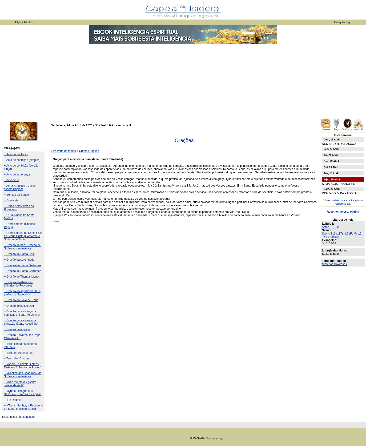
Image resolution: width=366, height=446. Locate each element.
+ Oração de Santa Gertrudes (22, 265)
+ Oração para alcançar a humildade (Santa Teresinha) (22, 313)
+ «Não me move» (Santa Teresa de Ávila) (20, 383)
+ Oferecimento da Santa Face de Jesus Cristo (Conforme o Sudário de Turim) (23, 236)
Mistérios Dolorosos (334, 264)
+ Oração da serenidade (19, 259)
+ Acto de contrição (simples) (22, 160)
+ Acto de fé (11, 180)
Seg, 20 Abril (331, 148)
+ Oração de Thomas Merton (22, 276)
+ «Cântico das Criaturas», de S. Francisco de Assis (22, 374)
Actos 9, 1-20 (330, 227)
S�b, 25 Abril (332, 179)
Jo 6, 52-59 (329, 243)
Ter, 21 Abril (331, 155)
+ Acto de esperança (17, 174)
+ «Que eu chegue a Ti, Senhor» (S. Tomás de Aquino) (23, 392)
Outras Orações (89, 151)
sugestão (29, 416)
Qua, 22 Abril (331, 161)
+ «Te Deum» (12, 400)
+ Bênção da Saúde (16, 194)
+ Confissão (11, 200)
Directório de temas (63, 151)
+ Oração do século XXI (19, 305)
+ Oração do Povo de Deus (21, 300)
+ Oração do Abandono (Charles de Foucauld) (18, 284)
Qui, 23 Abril (331, 167)
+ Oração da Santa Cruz (19, 254)
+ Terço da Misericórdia (18, 352)
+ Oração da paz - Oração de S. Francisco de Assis (22, 246)
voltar (56, 221)
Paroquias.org (342, 22)
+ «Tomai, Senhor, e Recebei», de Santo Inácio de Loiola (23, 407)
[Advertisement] (183, 80)
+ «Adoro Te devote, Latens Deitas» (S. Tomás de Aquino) (22, 365)
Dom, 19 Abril (332, 139)
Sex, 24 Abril (331, 173)
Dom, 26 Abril (332, 188)
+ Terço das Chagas (16, 358)
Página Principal (24, 22)
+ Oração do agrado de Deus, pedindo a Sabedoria (22, 293)
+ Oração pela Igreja (17, 329)
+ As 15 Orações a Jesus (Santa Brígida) (20, 187)
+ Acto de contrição (16, 154)
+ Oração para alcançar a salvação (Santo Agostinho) (21, 322)
